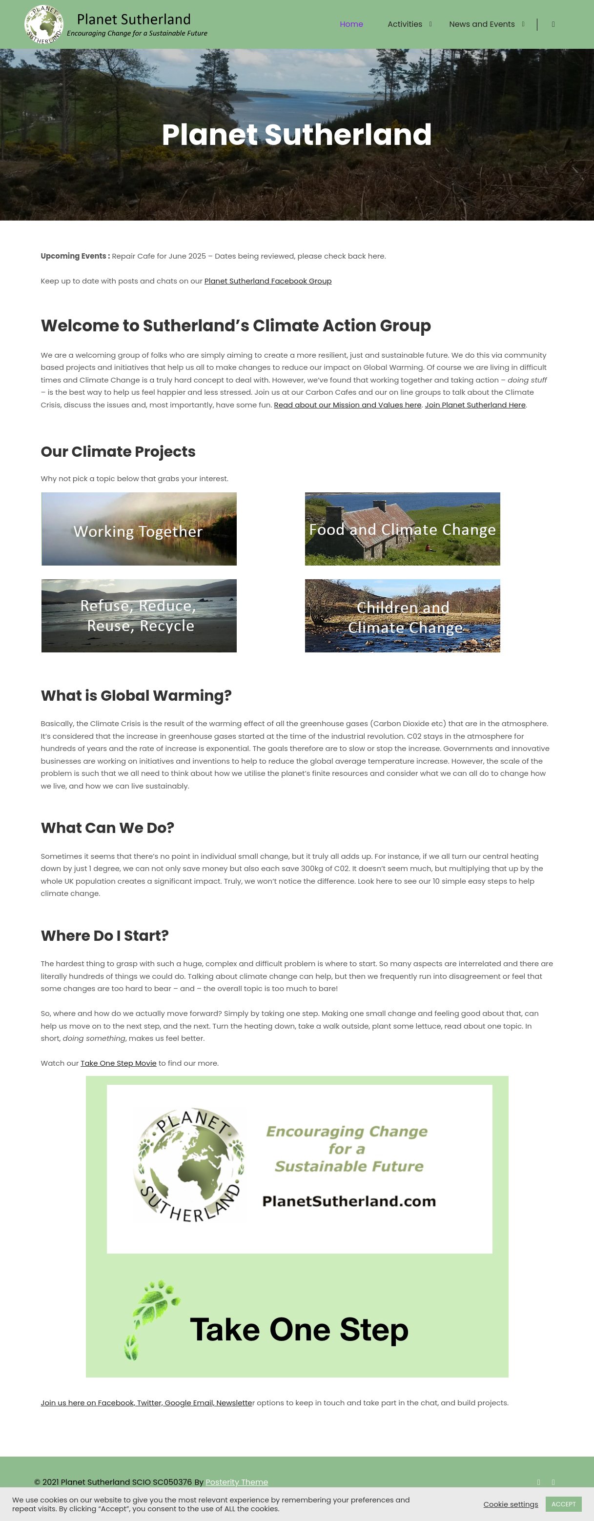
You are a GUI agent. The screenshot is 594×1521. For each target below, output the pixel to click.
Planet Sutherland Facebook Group (268, 281)
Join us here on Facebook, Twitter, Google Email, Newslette (146, 1403)
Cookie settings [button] (511, 1504)
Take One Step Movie (119, 1063)
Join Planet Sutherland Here (475, 405)
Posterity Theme (237, 1482)
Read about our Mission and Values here (348, 405)
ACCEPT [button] (564, 1504)
